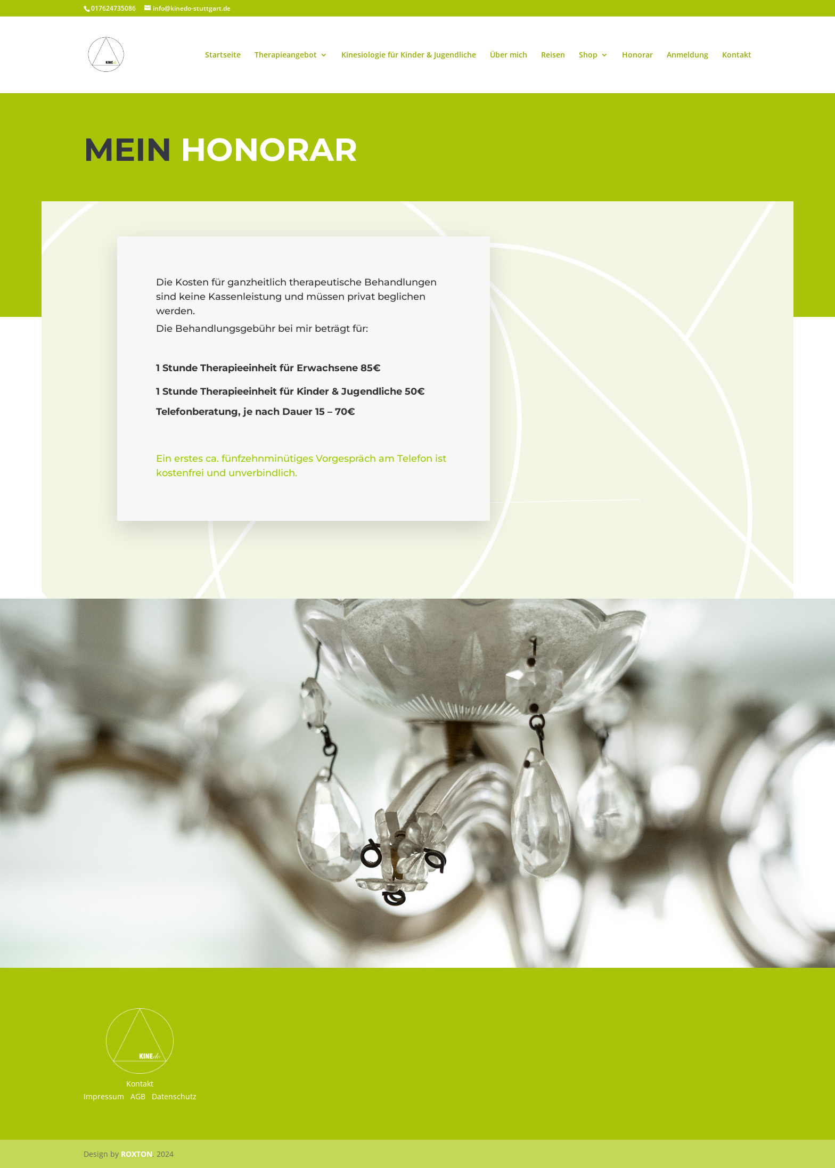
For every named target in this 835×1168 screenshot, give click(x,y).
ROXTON (136, 1154)
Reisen (553, 55)
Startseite (223, 55)
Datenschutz (174, 1096)
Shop (588, 55)
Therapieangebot (286, 55)
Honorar (637, 55)
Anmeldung (687, 55)
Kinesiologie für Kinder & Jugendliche (408, 55)
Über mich (508, 55)
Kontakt (736, 55)
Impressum (104, 1096)
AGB (137, 1096)
